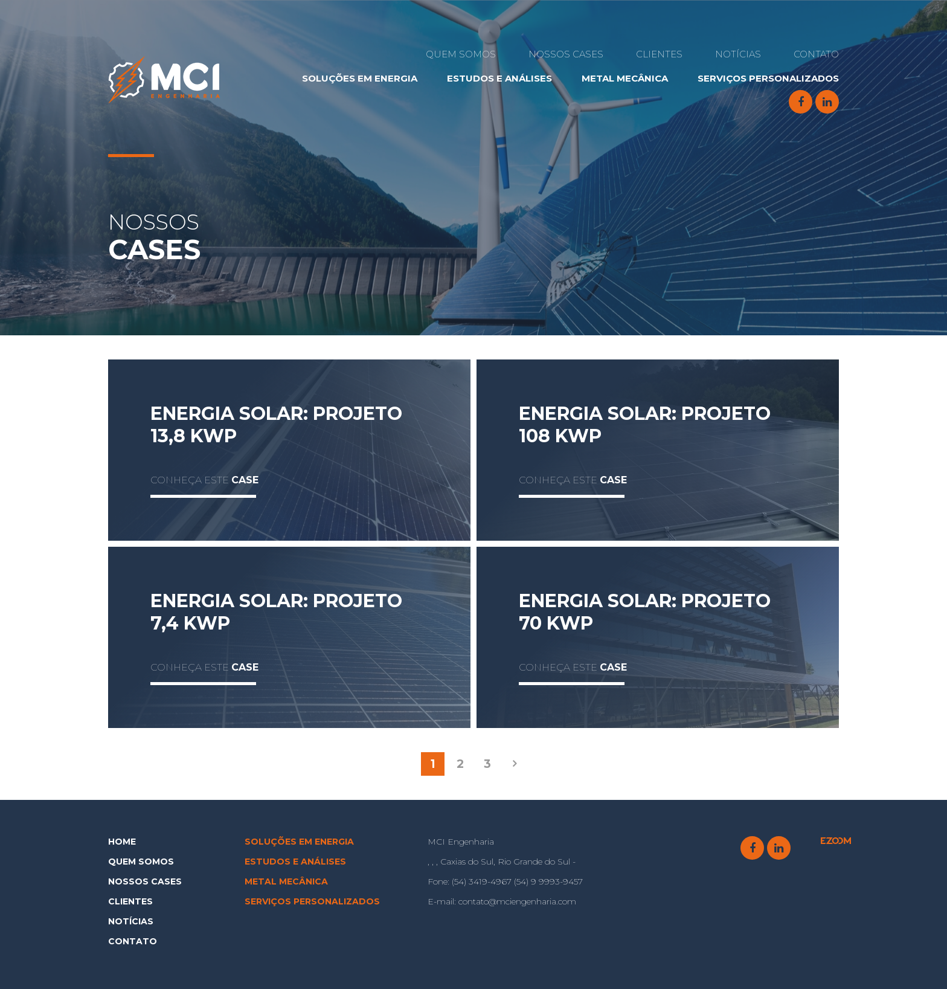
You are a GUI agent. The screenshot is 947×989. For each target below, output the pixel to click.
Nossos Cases (565, 54)
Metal (625, 78)
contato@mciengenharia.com (502, 901)
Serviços (768, 78)
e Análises (499, 78)
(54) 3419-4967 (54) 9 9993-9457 (505, 881)
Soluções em (359, 78)
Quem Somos (461, 54)
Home (122, 841)
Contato (816, 54)
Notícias (738, 54)
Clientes (659, 54)
